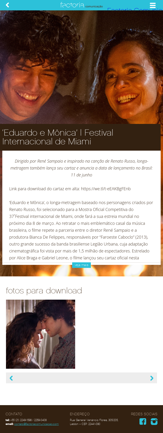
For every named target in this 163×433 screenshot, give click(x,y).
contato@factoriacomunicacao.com (36, 424)
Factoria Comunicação (81, 5)
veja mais (81, 265)
